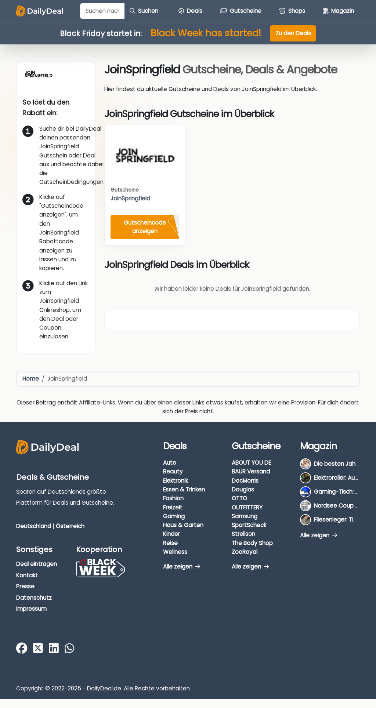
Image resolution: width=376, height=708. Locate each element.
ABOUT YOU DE (251, 462)
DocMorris (245, 480)
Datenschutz (34, 598)
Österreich (70, 526)
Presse (25, 586)
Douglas (243, 489)
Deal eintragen (36, 564)
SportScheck (249, 525)
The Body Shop (252, 543)
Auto (169, 462)
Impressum (31, 609)
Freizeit (172, 507)
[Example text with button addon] (102, 11)
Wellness (175, 552)
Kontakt (27, 575)
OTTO (239, 498)
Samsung (244, 516)
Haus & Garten (183, 525)
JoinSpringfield (130, 198)
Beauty (173, 471)
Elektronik (175, 480)
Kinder (171, 534)
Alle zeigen (181, 566)
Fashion (173, 498)
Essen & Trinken (184, 489)
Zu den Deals (293, 33)
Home (30, 378)
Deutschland (33, 526)
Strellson (243, 534)
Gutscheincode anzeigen (145, 227)
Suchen (144, 11)
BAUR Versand (251, 471)
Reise (170, 543)
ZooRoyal (244, 552)
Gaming (174, 516)
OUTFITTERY (247, 507)
